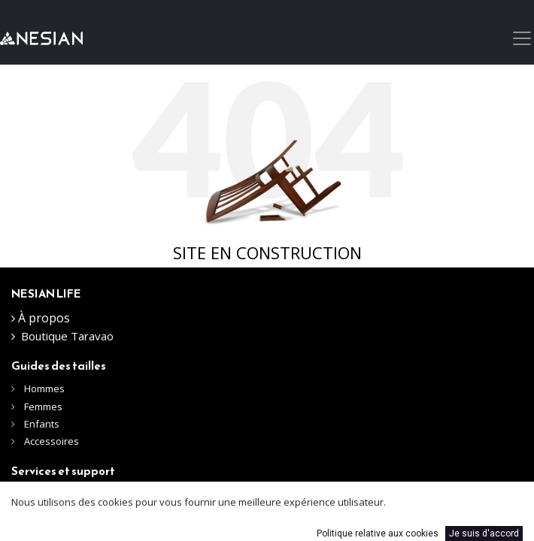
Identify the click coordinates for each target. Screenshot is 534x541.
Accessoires (51, 441)
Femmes (43, 406)
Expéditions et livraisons (76, 515)
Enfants (41, 424)
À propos (44, 318)
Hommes (45, 388)
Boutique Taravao (67, 335)
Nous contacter (57, 495)
